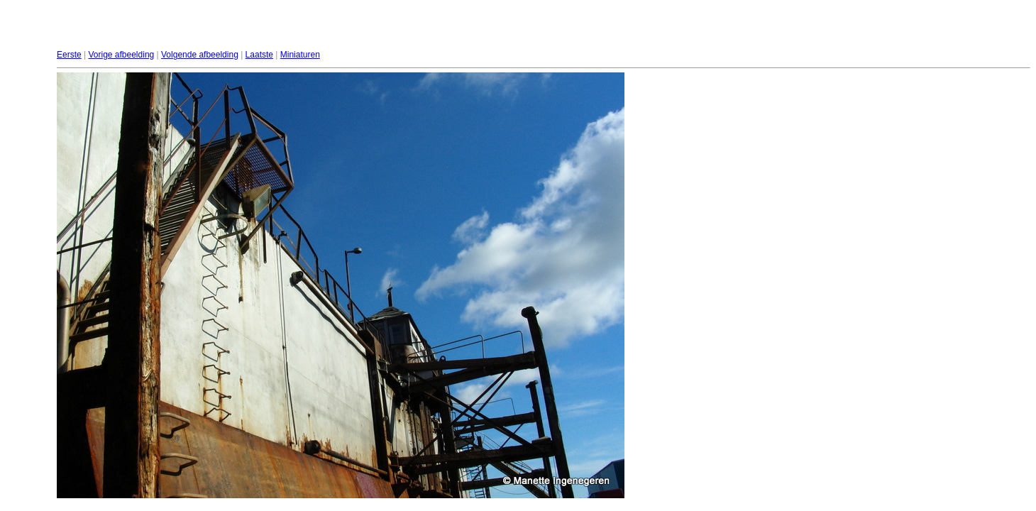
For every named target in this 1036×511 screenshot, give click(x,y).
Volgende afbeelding (199, 55)
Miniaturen (300, 55)
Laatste (259, 55)
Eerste (69, 55)
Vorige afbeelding (121, 55)
